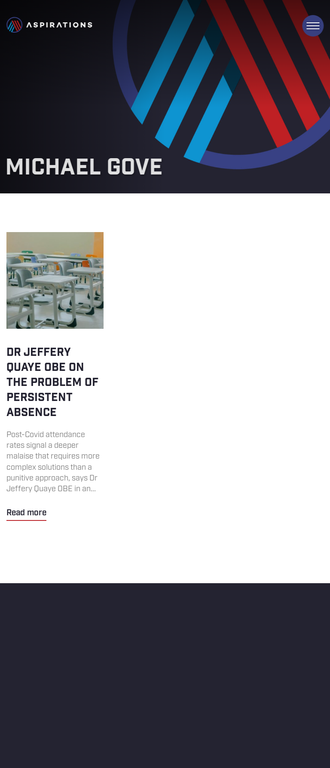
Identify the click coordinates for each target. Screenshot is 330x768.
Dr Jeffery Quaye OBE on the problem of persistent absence (55, 376)
